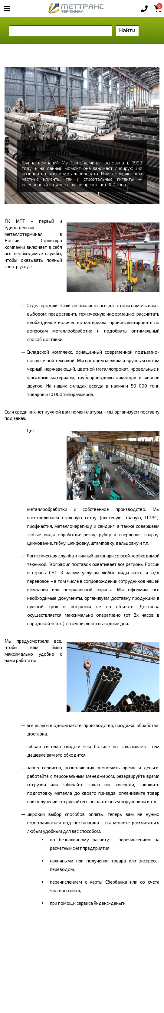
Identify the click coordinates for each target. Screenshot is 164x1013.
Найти (127, 30)
